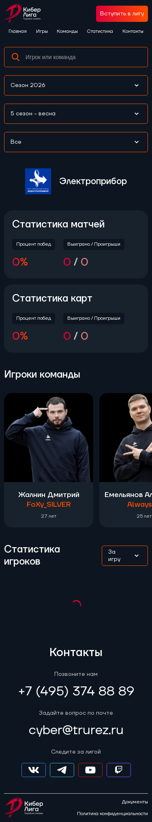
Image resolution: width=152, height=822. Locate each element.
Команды (67, 31)
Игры (42, 31)
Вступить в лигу (122, 13)
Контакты (132, 31)
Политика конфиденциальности (112, 814)
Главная (18, 31)
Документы (135, 802)
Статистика (100, 31)
